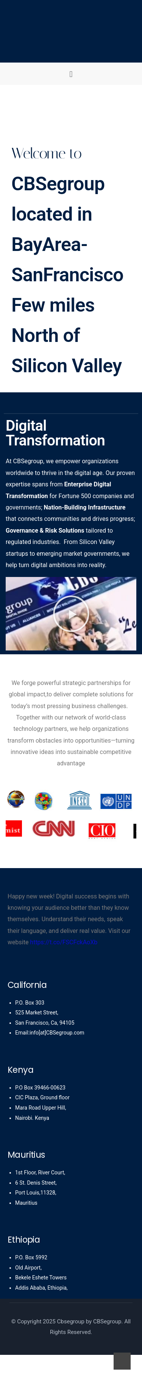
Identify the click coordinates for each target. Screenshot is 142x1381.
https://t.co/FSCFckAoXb (63, 942)
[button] (71, 73)
